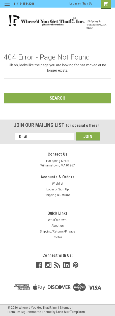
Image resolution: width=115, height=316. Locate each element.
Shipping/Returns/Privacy (57, 231)
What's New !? (57, 220)
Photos (58, 237)
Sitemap (65, 307)
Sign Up (87, 3)
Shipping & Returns (58, 195)
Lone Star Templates (70, 312)
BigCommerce (31, 312)
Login (73, 3)
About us (57, 225)
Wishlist (57, 183)
